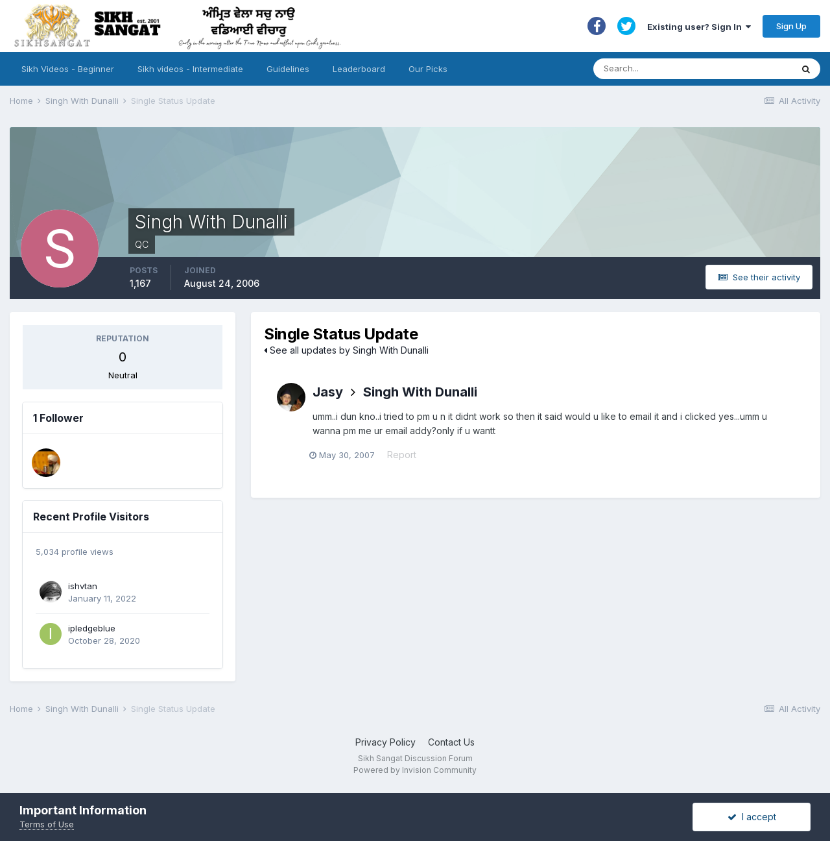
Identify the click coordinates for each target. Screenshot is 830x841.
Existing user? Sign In (699, 26)
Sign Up (791, 26)
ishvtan (82, 586)
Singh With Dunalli (420, 392)
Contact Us (451, 742)
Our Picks (428, 69)
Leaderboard (359, 69)
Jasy (328, 392)
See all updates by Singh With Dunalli (346, 350)
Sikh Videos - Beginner (67, 69)
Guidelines (288, 69)
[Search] (679, 68)
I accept (752, 816)
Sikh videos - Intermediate (190, 69)
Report (405, 455)
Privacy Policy (385, 742)
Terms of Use (46, 824)
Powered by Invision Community (415, 770)
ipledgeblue (91, 628)
